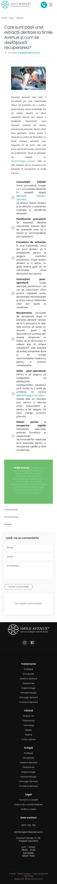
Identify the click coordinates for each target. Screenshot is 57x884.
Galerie (28, 734)
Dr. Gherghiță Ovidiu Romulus (27, 53)
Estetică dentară (28, 678)
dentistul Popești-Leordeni (31, 197)
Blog (12, 18)
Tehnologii (28, 725)
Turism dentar (28, 739)
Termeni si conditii (28, 799)
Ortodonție (28, 673)
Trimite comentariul (18, 586)
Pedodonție (28, 683)
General (19, 18)
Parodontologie (11, 517)
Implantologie (28, 688)
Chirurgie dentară (28, 697)
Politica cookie (28, 809)
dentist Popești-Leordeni (23, 161)
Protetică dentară (28, 702)
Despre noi (28, 715)
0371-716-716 (28, 825)
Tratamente (28, 720)
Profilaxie (28, 669)
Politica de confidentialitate (28, 804)
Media (28, 729)
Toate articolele (11, 509)
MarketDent (37, 878)
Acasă (4, 18)
